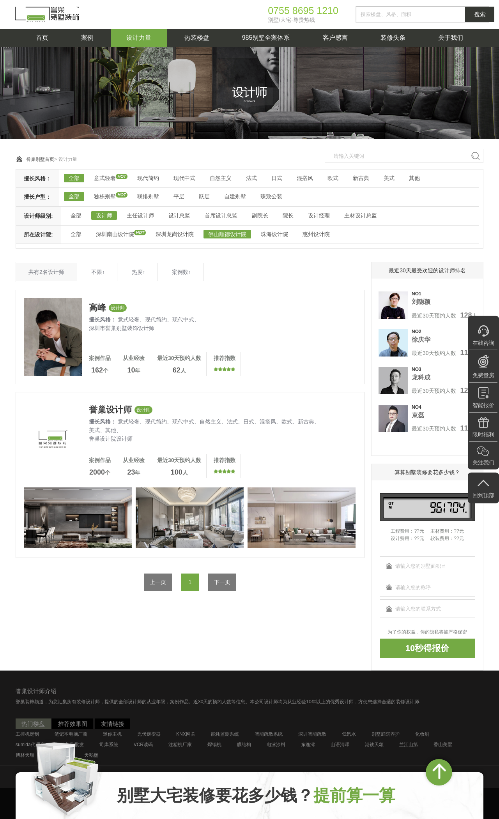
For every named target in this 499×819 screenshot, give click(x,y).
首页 (42, 37)
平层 (178, 196)
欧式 (332, 178)
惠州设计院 (316, 234)
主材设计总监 (360, 215)
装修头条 (392, 37)
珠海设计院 (274, 234)
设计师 (104, 215)
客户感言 (335, 37)
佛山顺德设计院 (227, 234)
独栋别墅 (105, 196)
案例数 (181, 272)
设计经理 (319, 215)
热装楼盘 (196, 37)
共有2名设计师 (46, 272)
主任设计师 (140, 215)
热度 (138, 272)
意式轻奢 (105, 178)
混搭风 (305, 178)
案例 (87, 37)
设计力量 (138, 37)
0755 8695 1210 (303, 10)
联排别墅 (148, 196)
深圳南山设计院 (115, 234)
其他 (414, 178)
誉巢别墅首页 (40, 159)
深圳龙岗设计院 (175, 234)
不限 (97, 272)
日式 (276, 178)
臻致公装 (271, 196)
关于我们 (450, 37)
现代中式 (184, 178)
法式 (251, 178)
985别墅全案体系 (266, 37)
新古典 (361, 178)
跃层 (204, 196)
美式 (389, 178)
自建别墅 (235, 196)
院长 (288, 215)
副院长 (260, 215)
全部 (74, 178)
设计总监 (179, 215)
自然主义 (221, 178)
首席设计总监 (221, 215)
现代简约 (148, 178)
